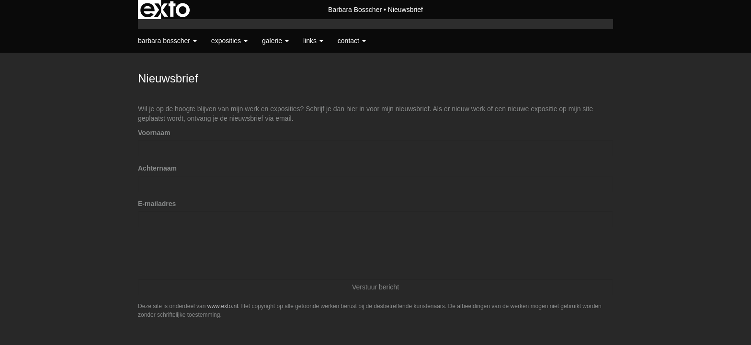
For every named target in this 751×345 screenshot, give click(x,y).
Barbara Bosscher (355, 9)
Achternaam (157, 168)
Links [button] (313, 41)
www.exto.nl (222, 306)
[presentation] (211, 253)
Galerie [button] (275, 41)
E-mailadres (157, 203)
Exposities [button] (229, 41)
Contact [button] (352, 41)
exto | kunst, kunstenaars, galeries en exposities (165, 9)
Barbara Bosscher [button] (167, 41)
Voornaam (154, 133)
